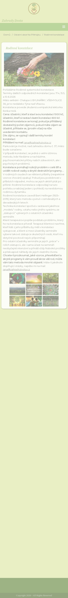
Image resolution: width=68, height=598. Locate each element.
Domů (6, 34)
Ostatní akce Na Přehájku (27, 34)
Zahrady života (12, 20)
